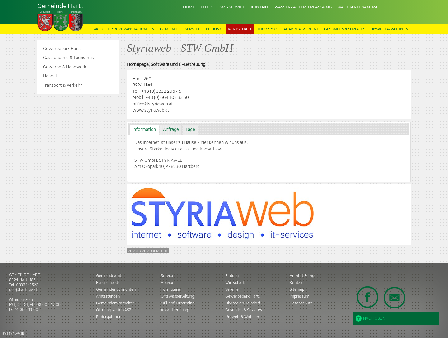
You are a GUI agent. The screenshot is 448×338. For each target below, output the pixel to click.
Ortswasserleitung (177, 296)
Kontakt (259, 7)
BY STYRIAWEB (13, 333)
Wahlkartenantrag (358, 7)
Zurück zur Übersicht (148, 251)
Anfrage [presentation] (171, 129)
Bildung (214, 29)
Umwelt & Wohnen (389, 29)
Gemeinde (170, 29)
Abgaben (168, 282)
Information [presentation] (144, 129)
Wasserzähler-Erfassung (302, 7)
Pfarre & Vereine (301, 29)
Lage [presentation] (190, 129)
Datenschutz (301, 303)
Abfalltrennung (174, 310)
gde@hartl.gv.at (23, 289)
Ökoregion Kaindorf (242, 303)
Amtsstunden (108, 296)
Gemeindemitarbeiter (115, 303)
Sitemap (297, 289)
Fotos (207, 7)
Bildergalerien (108, 316)
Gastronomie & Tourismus (68, 58)
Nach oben (370, 318)
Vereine (232, 289)
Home (189, 7)
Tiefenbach (60, 17)
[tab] (144, 129)
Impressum (299, 296)
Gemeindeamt (108, 275)
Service (193, 29)
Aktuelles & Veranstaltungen (124, 29)
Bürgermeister (109, 282)
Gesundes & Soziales (344, 29)
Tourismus (267, 29)
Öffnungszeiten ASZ (113, 310)
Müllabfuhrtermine (177, 303)
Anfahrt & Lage (303, 275)
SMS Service (232, 7)
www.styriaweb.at (151, 110)
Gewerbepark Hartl (62, 49)
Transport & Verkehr (62, 85)
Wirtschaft (240, 29)
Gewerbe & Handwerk (64, 67)
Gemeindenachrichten (116, 289)
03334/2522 (27, 284)
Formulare (170, 289)
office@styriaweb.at (153, 104)
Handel (50, 76)
